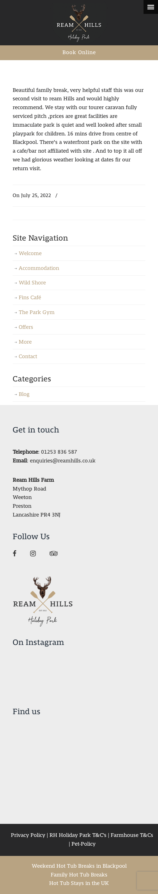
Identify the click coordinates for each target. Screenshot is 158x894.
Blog (24, 394)
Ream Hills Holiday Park (79, 22)
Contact (28, 356)
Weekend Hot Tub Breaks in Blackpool (79, 866)
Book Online (79, 52)
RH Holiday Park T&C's (77, 835)
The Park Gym (37, 312)
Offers (26, 327)
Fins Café (30, 297)
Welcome (30, 253)
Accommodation (39, 268)
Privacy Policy (28, 835)
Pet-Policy (83, 844)
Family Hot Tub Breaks (79, 875)
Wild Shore (32, 283)
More (25, 342)
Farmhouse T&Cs (132, 835)
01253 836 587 (59, 452)
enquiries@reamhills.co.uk (63, 461)
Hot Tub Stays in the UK (79, 883)
